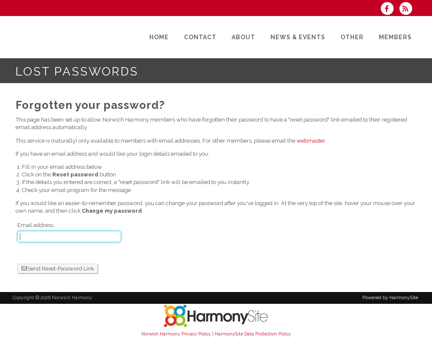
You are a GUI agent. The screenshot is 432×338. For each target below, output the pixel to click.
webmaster (311, 141)
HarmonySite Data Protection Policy (253, 333)
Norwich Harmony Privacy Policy (176, 333)
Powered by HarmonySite (390, 297)
